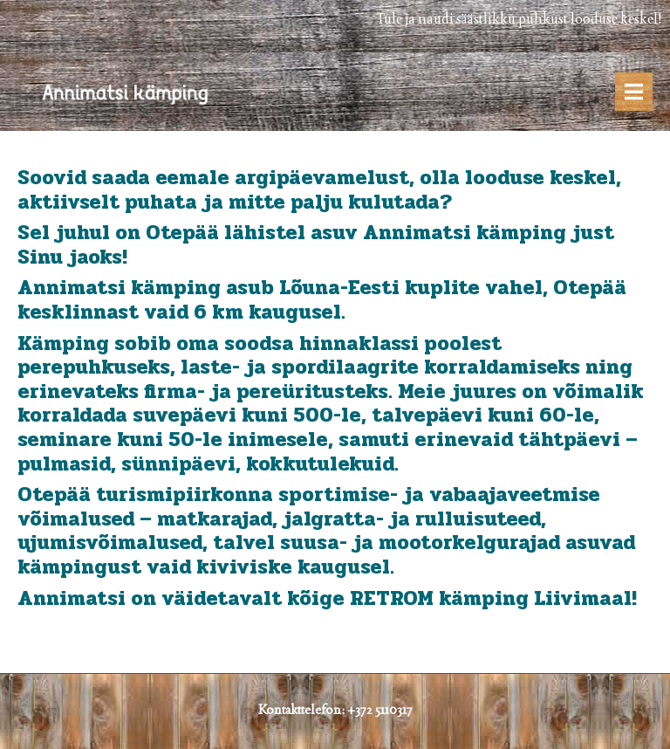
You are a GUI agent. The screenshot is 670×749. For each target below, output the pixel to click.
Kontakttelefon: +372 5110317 (335, 709)
